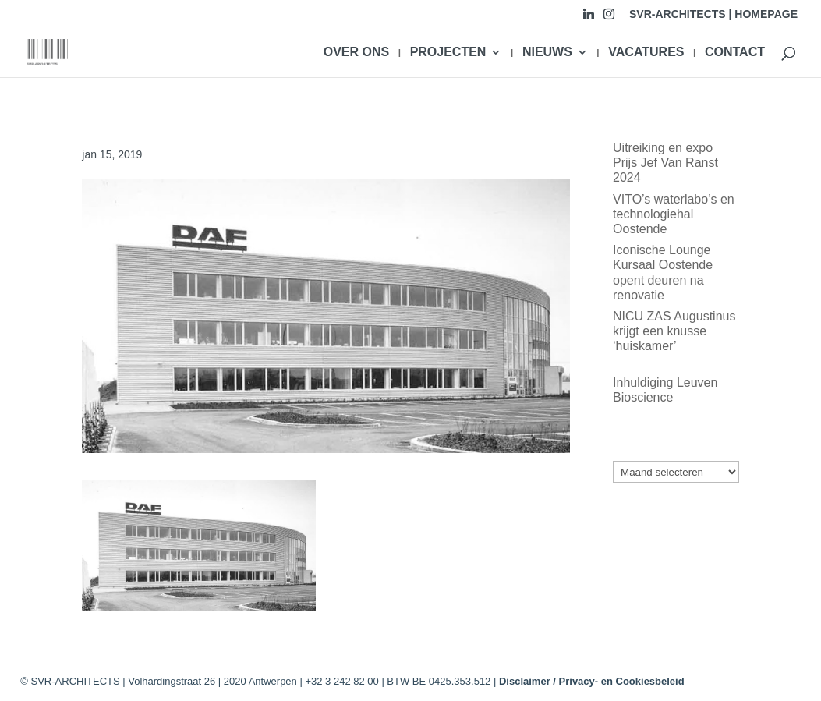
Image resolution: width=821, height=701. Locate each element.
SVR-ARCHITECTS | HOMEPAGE (713, 14)
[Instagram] (609, 18)
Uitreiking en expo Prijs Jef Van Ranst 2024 (665, 162)
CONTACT (735, 52)
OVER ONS (356, 52)
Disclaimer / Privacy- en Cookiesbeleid (592, 681)
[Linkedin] (588, 18)
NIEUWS (547, 52)
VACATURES (646, 52)
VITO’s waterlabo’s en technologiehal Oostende (673, 214)
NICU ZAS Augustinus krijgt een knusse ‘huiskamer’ (674, 331)
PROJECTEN (448, 52)
